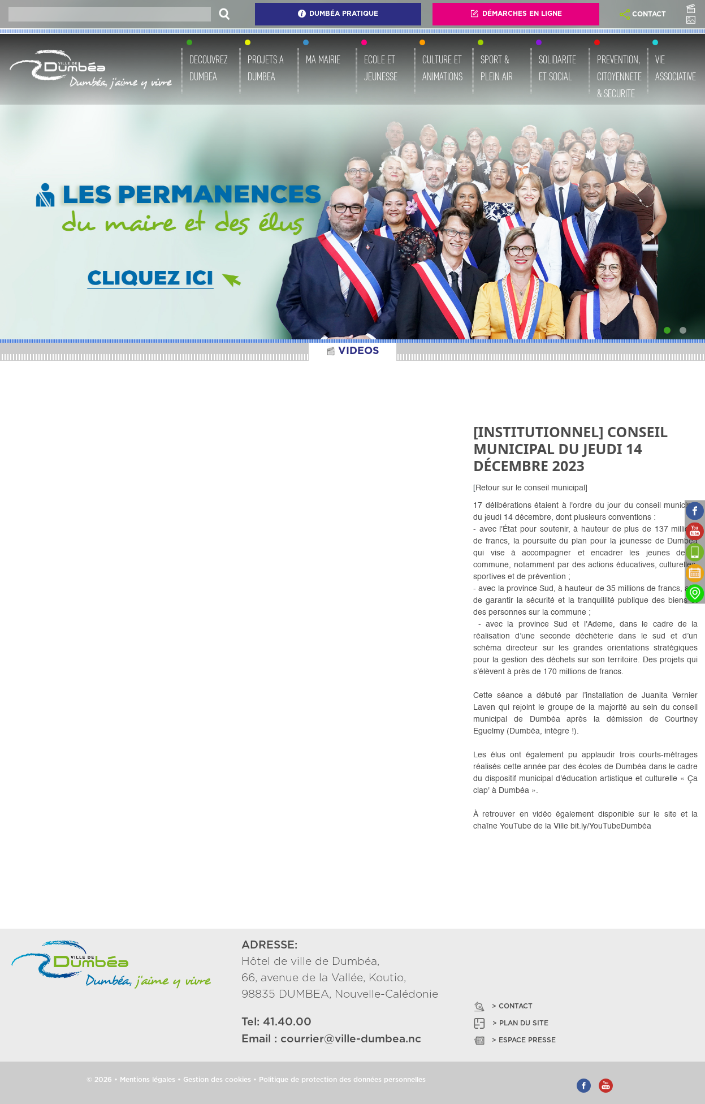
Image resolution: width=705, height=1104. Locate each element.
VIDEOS (352, 351)
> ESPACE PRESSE (514, 1040)
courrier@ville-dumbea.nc (350, 1039)
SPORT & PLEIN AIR (497, 68)
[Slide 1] (667, 330)
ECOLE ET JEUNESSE (380, 68)
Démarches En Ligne (516, 13)
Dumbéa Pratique (337, 13)
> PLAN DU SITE (510, 1023)
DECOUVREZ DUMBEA (208, 68)
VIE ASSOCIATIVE (675, 68)
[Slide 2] (683, 330)
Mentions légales (147, 1079)
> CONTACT (502, 1006)
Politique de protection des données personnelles (342, 1079)
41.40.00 (287, 1022)
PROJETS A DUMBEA (266, 68)
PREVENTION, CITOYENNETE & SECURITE (619, 76)
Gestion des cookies (217, 1079)
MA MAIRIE (323, 59)
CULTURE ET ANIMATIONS (442, 68)
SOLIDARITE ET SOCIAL (557, 68)
